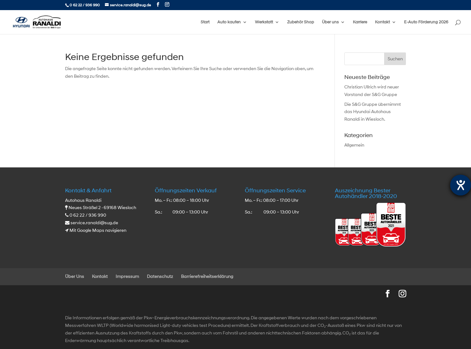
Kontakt (382, 22)
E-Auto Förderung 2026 (426, 22)
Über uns (330, 22)
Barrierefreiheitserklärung (207, 276)
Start (205, 22)
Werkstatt (264, 22)
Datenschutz (160, 276)
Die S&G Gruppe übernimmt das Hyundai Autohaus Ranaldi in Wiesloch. (372, 112)
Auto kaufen (229, 22)
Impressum (127, 276)
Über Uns (74, 276)
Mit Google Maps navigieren (97, 230)
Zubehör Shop (300, 22)
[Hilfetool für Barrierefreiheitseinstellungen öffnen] (460, 185)
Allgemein (354, 145)
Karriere (360, 22)
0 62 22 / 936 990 (84, 5)
